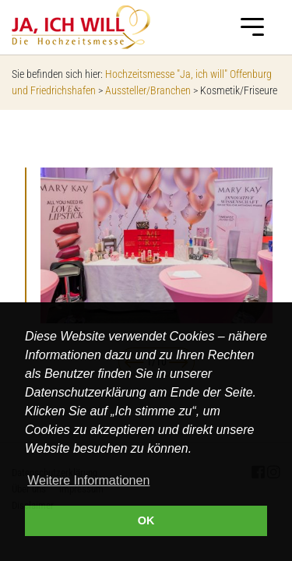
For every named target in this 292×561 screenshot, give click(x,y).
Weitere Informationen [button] (88, 480)
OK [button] (146, 520)
